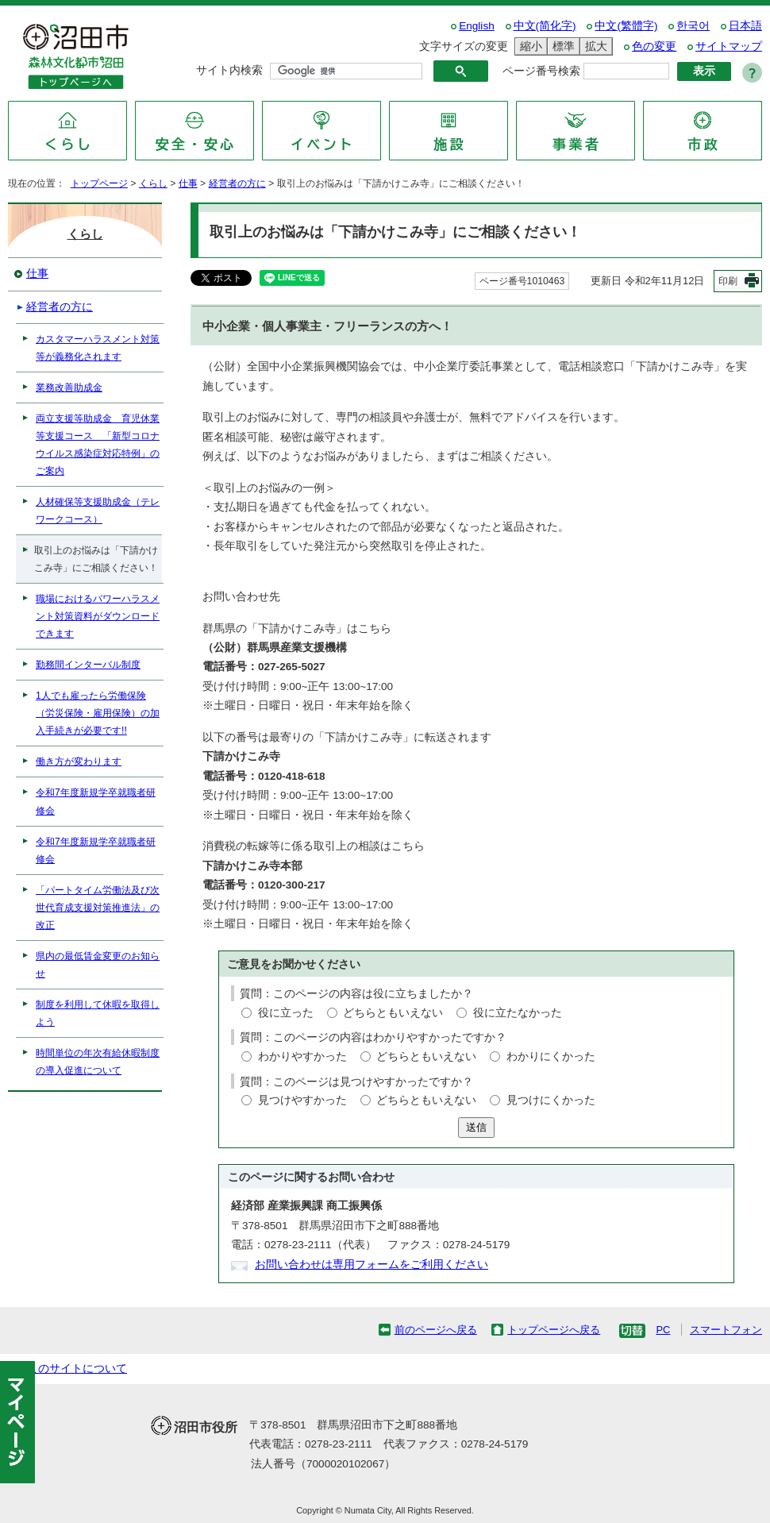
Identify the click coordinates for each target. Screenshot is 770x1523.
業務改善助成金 (69, 387)
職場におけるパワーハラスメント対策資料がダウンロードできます (98, 616)
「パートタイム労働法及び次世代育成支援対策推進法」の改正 (98, 908)
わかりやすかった (302, 1056)
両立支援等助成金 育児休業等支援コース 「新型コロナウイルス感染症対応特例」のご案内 (98, 444)
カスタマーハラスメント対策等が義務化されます (98, 348)
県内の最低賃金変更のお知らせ (98, 964)
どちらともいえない (393, 1013)
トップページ (99, 183)
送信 (476, 1127)
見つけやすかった (302, 1100)
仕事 (188, 183)
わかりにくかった (550, 1056)
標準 (561, 46)
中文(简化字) (545, 26)
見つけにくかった (550, 1100)
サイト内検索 (229, 70)
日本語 (745, 26)
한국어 (693, 26)
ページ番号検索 (541, 71)
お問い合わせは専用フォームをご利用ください (371, 1264)
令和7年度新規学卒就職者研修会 (96, 801)
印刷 (727, 281)
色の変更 (654, 46)
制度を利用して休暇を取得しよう (98, 1013)
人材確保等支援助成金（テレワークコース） (98, 510)
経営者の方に (237, 183)
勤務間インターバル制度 (88, 664)
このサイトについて (77, 1369)
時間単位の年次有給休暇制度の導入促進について (98, 1061)
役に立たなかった (517, 1013)
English (477, 26)
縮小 (528, 46)
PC (663, 1330)
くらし (153, 183)
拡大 (593, 46)
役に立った (286, 1013)
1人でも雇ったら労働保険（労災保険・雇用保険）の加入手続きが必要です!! (98, 713)
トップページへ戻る (553, 1330)
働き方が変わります (78, 761)
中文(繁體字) (626, 26)
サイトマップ (728, 46)
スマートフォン (726, 1330)
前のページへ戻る (436, 1330)
